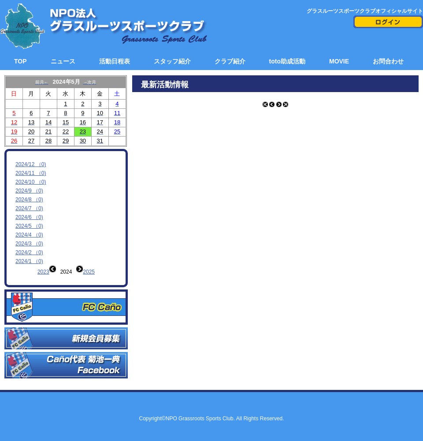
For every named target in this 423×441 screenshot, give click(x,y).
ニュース (63, 61)
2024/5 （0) (29, 226)
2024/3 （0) (29, 244)
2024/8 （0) (29, 199)
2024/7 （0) (29, 208)
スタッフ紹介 (172, 61)
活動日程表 (114, 61)
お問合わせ (388, 61)
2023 (43, 272)
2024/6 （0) (29, 217)
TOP (20, 61)
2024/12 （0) (30, 164)
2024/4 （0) (29, 235)
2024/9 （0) (29, 191)
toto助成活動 (287, 61)
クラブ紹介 (230, 61)
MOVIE (339, 61)
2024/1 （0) (29, 261)
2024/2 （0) (29, 252)
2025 (89, 272)
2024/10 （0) (30, 182)
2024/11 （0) (30, 173)
